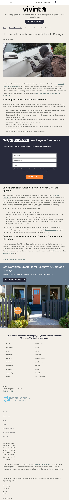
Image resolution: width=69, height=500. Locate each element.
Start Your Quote (34, 177)
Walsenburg (9, 347)
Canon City (9, 373)
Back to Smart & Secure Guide (14, 259)
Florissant (38, 354)
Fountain (38, 373)
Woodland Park (39, 362)
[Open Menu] (11, 2)
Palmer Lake (39, 343)
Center (8, 376)
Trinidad (37, 365)
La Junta (9, 362)
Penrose (37, 351)
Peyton (37, 369)
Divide (37, 347)
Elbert (8, 351)
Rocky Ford (9, 354)
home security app (51, 230)
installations (55, 251)
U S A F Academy (40, 376)
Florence (9, 358)
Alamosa (9, 369)
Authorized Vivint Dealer (41, 464)
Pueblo (8, 343)
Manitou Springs (40, 358)
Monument (9, 365)
